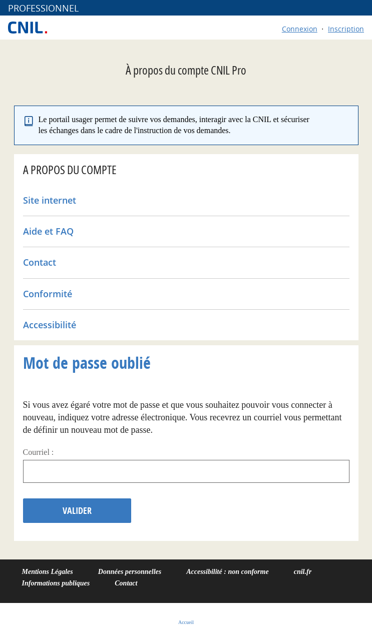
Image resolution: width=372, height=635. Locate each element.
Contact (39, 262)
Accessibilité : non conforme (227, 571)
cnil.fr (302, 571)
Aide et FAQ (48, 231)
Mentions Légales (47, 571)
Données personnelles (129, 571)
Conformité (47, 294)
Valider (77, 510)
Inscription (346, 29)
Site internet (49, 200)
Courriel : (38, 452)
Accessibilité (49, 325)
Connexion (299, 29)
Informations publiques (56, 583)
